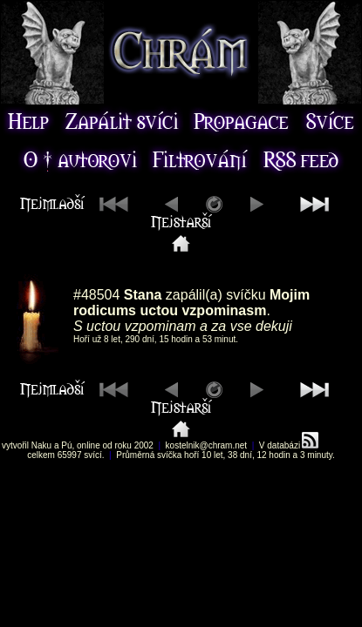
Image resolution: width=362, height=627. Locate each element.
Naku (41, 445)
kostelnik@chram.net (207, 445)
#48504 (96, 294)
